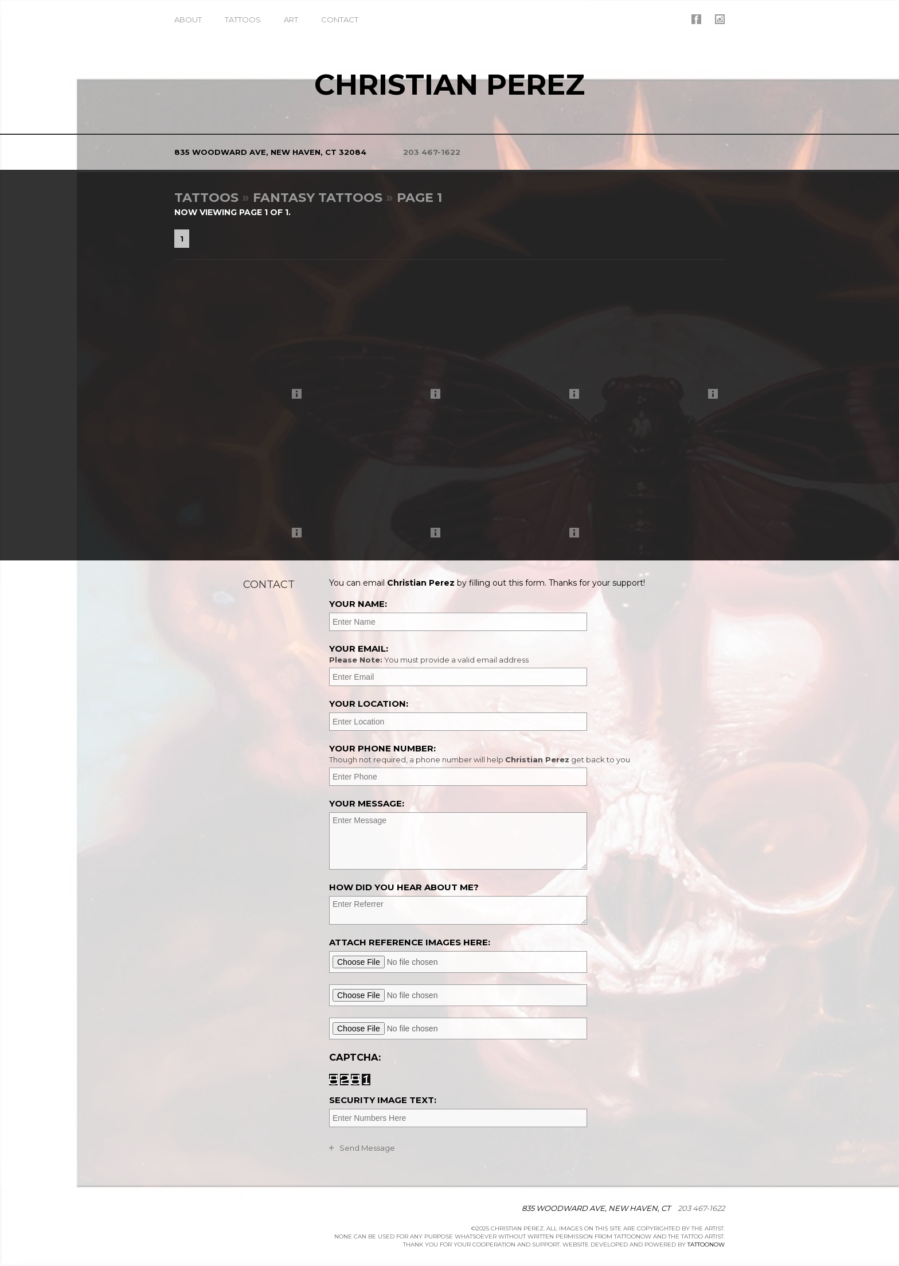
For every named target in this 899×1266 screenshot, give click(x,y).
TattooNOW (706, 1244)
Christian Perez (449, 84)
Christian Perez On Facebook (696, 19)
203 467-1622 (431, 152)
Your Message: (366, 803)
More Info (299, 396)
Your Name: (358, 603)
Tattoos (243, 19)
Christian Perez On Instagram (720, 19)
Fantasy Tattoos (317, 197)
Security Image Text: (382, 1099)
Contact (339, 19)
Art (291, 19)
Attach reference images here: (409, 942)
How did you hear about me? (404, 887)
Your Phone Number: (525, 754)
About (188, 19)
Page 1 (419, 197)
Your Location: (368, 703)
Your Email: (525, 654)
